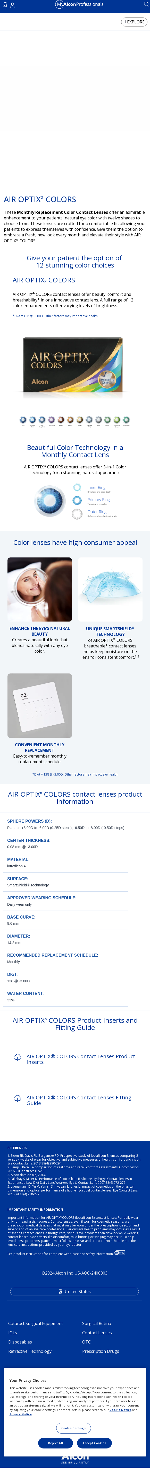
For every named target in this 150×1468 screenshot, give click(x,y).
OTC (86, 1342)
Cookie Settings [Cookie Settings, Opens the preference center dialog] (73, 1428)
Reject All (55, 1443)
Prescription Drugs (100, 1351)
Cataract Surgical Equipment (35, 1323)
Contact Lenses (97, 1333)
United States (78, 1291)
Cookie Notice (120, 1410)
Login (12, 5)
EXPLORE (136, 22)
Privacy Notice (21, 1414)
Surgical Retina (96, 1323)
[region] (75, 1412)
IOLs (12, 1333)
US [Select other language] (5, 4)
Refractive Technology (30, 1351)
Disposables (20, 1342)
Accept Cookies (94, 1443)
